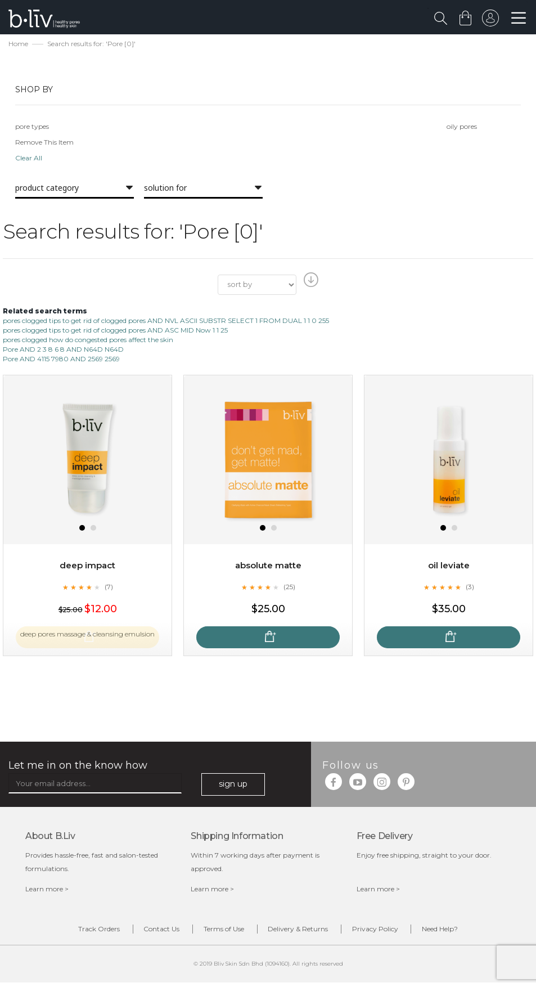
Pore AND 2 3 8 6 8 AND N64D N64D (63, 351)
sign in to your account (489, 21)
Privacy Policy (393, 931)
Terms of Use (218, 931)
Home (18, 45)
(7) (108, 588)
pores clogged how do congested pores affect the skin (88, 341)
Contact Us (145, 931)
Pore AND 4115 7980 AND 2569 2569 (61, 360)
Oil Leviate (448, 567)
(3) (470, 588)
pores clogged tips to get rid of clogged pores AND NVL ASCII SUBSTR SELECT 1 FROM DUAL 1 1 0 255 (166, 321)
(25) (289, 588)
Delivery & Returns (304, 931)
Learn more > (47, 890)
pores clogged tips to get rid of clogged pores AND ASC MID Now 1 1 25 (115, 331)
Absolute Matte (268, 567)
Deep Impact (88, 567)
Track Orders (70, 931)
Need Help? (469, 931)
